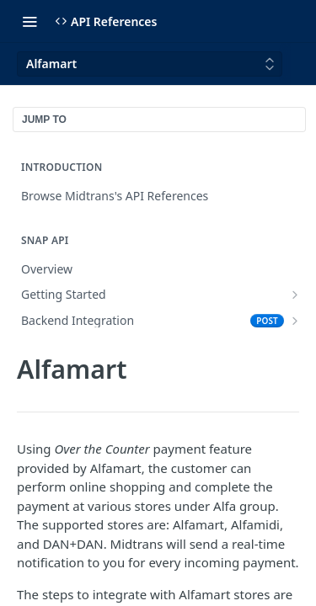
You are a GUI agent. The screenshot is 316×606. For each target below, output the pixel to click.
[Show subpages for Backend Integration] (295, 320)
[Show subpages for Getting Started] (295, 294)
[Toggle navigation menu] (29, 21)
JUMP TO (44, 119)
